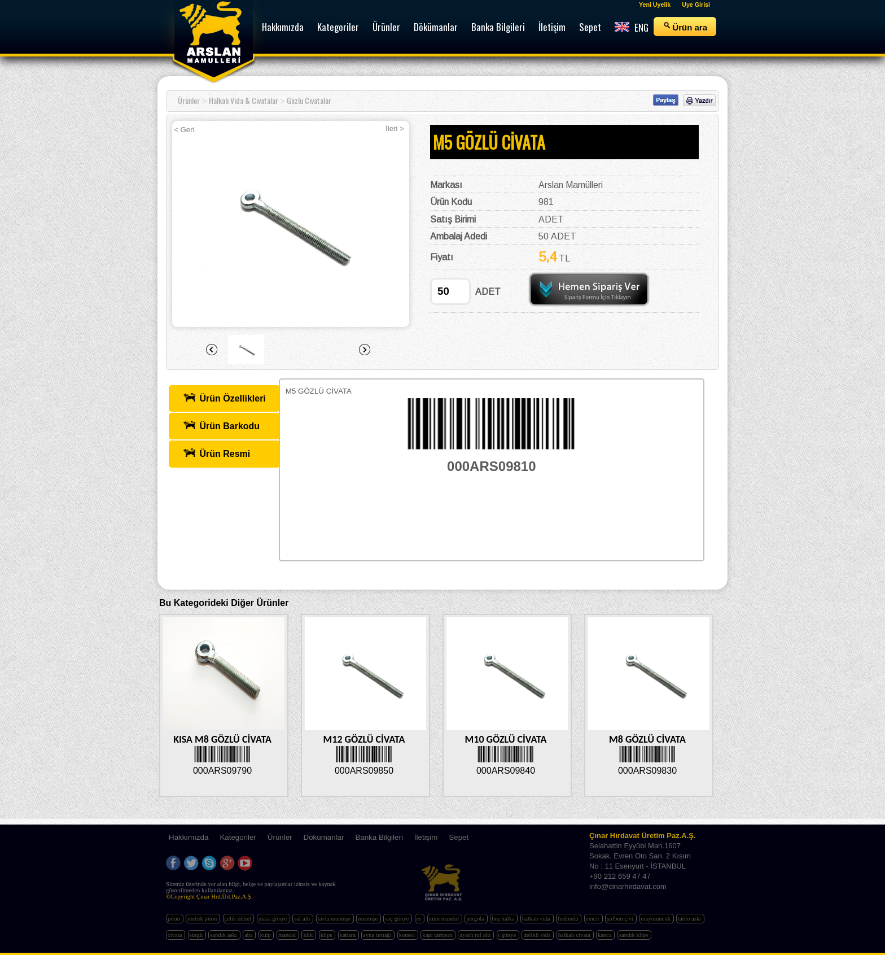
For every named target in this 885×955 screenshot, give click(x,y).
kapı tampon (438, 935)
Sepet (458, 837)
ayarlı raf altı (475, 935)
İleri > (394, 128)
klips (327, 935)
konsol (408, 935)
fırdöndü (569, 918)
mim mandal (445, 918)
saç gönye (397, 918)
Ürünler (189, 100)
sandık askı (224, 935)
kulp (266, 935)
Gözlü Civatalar (309, 100)
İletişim (425, 837)
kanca (606, 935)
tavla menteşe (335, 918)
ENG (632, 27)
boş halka (504, 918)
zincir (593, 918)
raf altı (303, 918)
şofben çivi (621, 918)
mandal (287, 935)
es (420, 918)
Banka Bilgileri (378, 837)
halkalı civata (575, 935)
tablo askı (690, 918)
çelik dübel (239, 918)
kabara (348, 935)
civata (175, 935)
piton (175, 918)
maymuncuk (656, 918)
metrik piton (202, 918)
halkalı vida (537, 918)
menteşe (368, 918)
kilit (308, 935)
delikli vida (537, 935)
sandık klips (634, 935)
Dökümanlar (324, 837)
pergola (475, 918)
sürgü (197, 935)
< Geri (184, 129)
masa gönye (273, 918)
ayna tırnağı (378, 935)
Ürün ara (685, 26)
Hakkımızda (188, 837)
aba (249, 935)
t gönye (508, 935)
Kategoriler (238, 837)
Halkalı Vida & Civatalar (243, 100)
